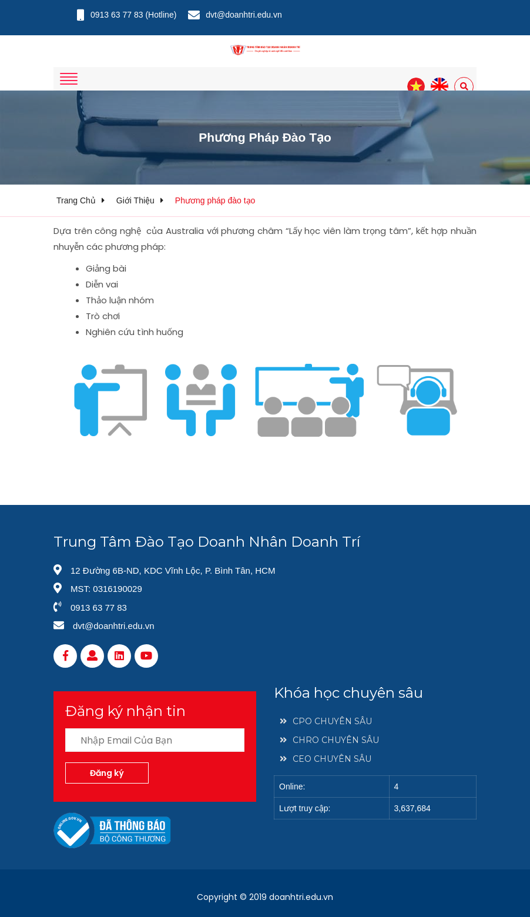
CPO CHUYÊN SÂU (326, 721)
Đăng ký (107, 773)
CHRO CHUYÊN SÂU (329, 740)
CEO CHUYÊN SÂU (325, 759)
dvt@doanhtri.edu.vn (243, 14)
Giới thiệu (135, 200)
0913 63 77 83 (116, 14)
